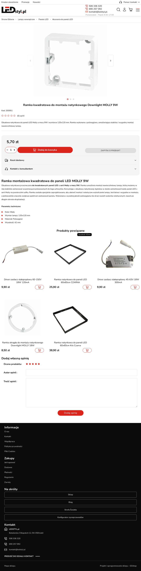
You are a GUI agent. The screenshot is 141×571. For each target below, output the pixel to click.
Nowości (36, 2)
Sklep (70, 494)
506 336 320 (95, 6)
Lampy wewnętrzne (26, 19)
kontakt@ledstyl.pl (98, 11)
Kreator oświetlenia (9, 2)
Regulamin (9, 477)
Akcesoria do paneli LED (62, 19)
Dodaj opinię (70, 413)
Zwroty (7, 482)
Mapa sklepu (9, 566)
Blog (71, 502)
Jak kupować (9, 462)
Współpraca (9, 441)
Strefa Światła (70, 509)
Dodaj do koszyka (47, 150)
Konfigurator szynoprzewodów (70, 517)
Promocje (25, 2)
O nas (6, 431)
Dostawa (8, 467)
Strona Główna (7, 19)
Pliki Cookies (9, 451)
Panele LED (43, 19)
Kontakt (7, 436)
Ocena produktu (12, 364)
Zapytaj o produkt (110, 150)
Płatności (8, 472)
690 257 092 (95, 8)
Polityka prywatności (13, 446)
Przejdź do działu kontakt (18, 556)
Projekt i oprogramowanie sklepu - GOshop (118, 566)
